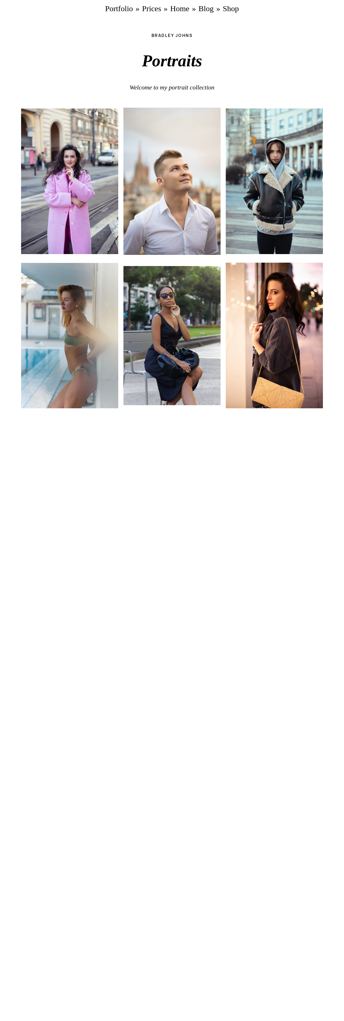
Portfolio (119, 8)
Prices (151, 8)
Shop (231, 8)
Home (179, 8)
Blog (206, 8)
